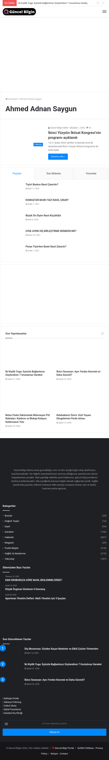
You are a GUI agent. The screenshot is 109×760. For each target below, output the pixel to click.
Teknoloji (9, 558)
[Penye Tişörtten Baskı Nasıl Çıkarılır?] (13, 251)
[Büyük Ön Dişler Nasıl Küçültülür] (13, 220)
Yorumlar (91, 173)
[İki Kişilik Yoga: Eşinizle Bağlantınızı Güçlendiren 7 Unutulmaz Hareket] (29, 355)
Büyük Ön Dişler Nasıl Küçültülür (43, 215)
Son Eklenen (54, 173)
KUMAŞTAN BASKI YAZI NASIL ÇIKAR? (47, 200)
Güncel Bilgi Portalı (64, 748)
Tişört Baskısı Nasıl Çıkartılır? (42, 184)
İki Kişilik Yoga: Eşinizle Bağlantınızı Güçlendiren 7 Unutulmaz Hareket (53, 3)
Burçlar (8, 515)
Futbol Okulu (10, 705)
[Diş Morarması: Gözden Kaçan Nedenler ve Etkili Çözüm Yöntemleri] (12, 653)
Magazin (9, 542)
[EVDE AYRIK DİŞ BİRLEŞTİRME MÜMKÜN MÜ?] (13, 236)
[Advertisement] (54, 63)
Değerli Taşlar (12, 521)
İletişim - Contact (59, 753)
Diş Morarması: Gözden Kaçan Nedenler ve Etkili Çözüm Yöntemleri (61, 648)
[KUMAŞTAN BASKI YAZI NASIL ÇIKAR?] (13, 204)
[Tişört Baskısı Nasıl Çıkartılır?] (13, 189)
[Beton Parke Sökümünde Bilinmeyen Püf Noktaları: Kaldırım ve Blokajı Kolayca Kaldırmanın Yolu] (29, 398)
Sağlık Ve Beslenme (15, 553)
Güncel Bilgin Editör (58, 128)
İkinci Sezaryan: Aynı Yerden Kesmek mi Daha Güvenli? (55, 679)
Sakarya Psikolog (12, 702)
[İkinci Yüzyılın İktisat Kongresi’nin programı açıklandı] (25, 137)
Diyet (7, 526)
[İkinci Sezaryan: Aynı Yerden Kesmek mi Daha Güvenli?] (80, 355)
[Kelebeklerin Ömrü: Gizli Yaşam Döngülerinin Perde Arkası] (80, 398)
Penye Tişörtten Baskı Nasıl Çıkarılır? (46, 246)
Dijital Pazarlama (12, 709)
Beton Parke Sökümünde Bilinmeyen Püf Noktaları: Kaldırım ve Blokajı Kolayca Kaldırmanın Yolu (27, 418)
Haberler (9, 537)
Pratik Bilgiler (12, 548)
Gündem (9, 531)
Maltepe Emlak (11, 698)
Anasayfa (11, 99)
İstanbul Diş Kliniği (13, 713)
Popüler (17, 173)
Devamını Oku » (58, 156)
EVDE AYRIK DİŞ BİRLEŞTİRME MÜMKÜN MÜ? (51, 231)
